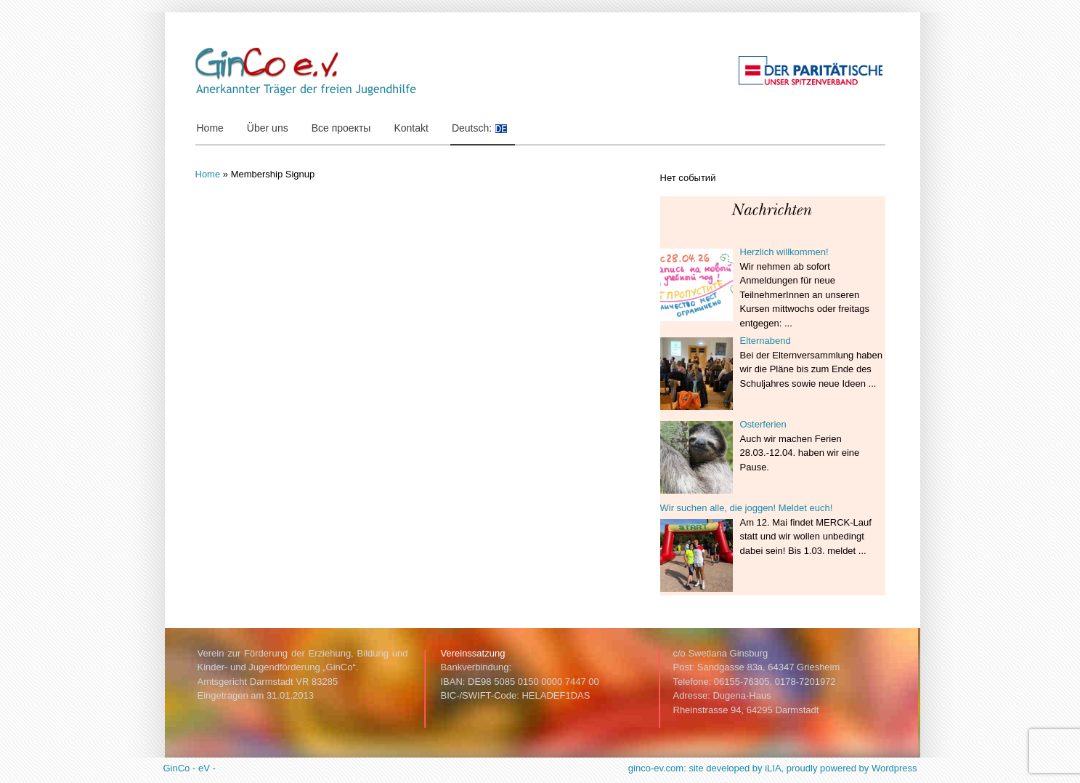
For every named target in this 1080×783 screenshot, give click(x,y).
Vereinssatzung (473, 653)
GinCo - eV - (189, 768)
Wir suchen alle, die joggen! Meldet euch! (746, 507)
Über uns (271, 128)
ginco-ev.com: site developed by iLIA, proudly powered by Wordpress (772, 768)
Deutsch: (483, 128)
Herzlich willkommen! (784, 251)
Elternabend (765, 340)
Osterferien (763, 424)
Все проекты (341, 128)
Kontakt (411, 128)
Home (210, 128)
